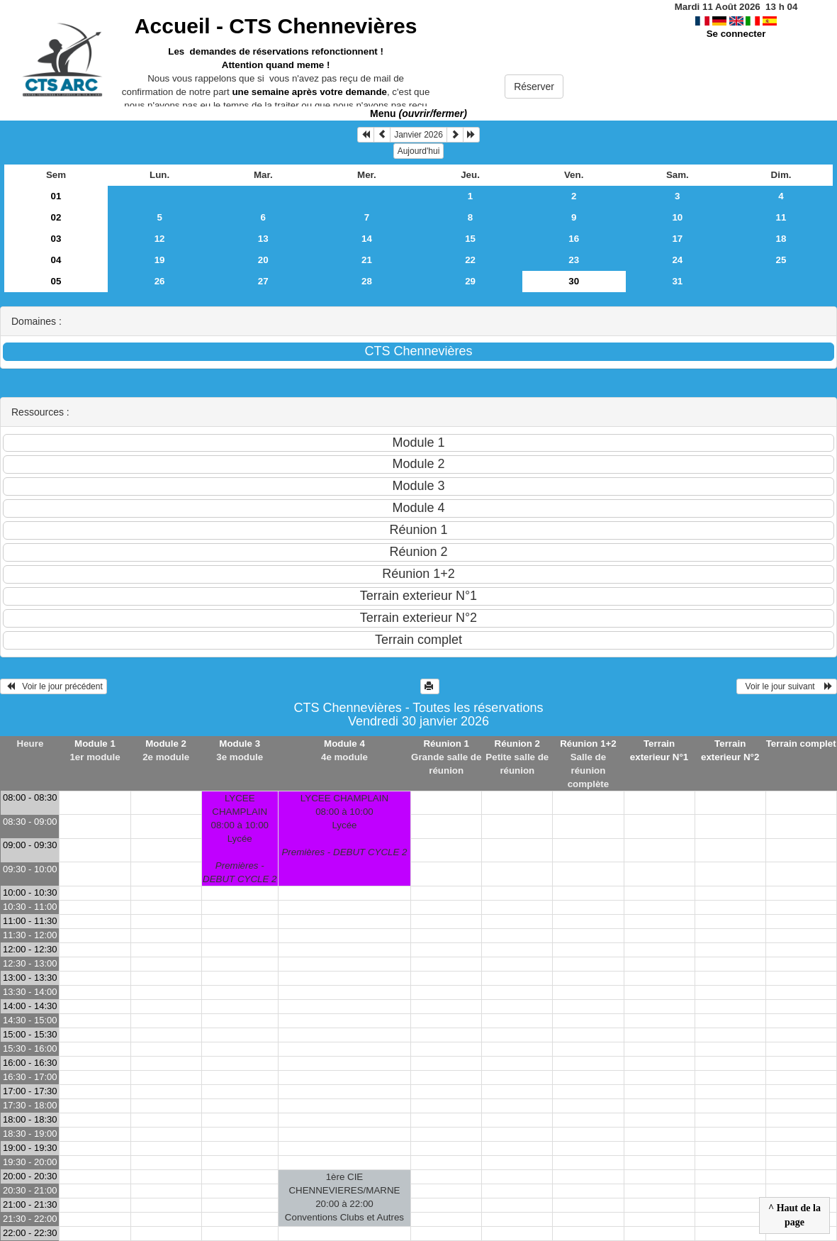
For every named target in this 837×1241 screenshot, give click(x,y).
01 (56, 196)
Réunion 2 (517, 743)
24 (677, 260)
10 (677, 217)
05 (56, 281)
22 (470, 260)
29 (470, 281)
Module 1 (95, 743)
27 (263, 281)
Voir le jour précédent (53, 686)
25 (781, 260)
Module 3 (239, 743)
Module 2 (165, 743)
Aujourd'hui (419, 151)
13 (263, 238)
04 (56, 260)
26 (160, 281)
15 (470, 238)
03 (56, 238)
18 (781, 238)
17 (677, 238)
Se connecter (736, 33)
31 (677, 281)
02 (56, 217)
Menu (418, 113)
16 (573, 238)
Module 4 (344, 743)
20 (263, 260)
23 (573, 260)
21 (366, 260)
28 (366, 281)
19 (160, 260)
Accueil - (276, 26)
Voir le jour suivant (787, 686)
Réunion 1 (445, 743)
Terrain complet (801, 743)
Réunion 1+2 (588, 743)
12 (160, 238)
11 (781, 217)
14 (366, 238)
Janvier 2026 (418, 135)
